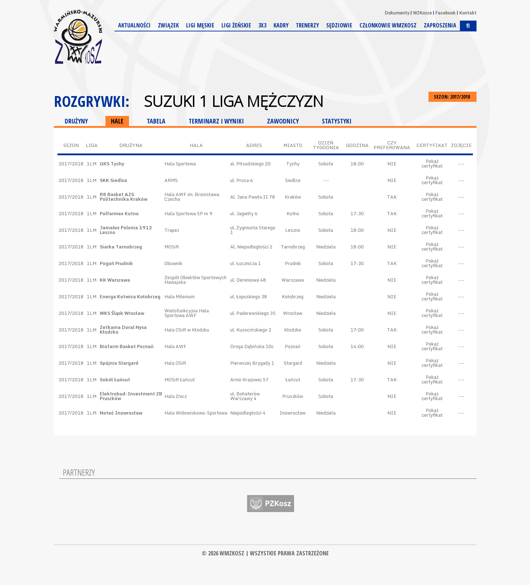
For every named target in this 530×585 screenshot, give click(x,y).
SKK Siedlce (113, 180)
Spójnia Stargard (119, 363)
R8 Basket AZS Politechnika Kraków (123, 196)
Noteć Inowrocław (121, 413)
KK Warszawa (115, 280)
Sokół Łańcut (115, 380)
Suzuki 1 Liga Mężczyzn (233, 101)
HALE (117, 121)
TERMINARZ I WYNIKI (216, 121)
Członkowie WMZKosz (388, 25)
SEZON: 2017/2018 (452, 96)
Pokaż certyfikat (432, 163)
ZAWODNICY (283, 121)
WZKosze (422, 12)
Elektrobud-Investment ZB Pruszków (131, 396)
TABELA (156, 121)
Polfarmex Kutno (119, 213)
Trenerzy (307, 25)
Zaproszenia (440, 25)
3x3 (262, 25)
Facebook (445, 12)
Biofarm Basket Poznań (127, 346)
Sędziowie (339, 25)
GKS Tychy (112, 164)
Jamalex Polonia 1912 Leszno (126, 230)
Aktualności (134, 25)
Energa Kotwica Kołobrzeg (130, 296)
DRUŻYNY (76, 121)
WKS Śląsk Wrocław (122, 313)
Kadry (281, 25)
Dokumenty (397, 12)
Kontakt (468, 12)
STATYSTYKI (337, 121)
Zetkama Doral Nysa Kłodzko (123, 329)
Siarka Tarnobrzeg (121, 247)
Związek (168, 25)
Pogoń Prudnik (116, 263)
